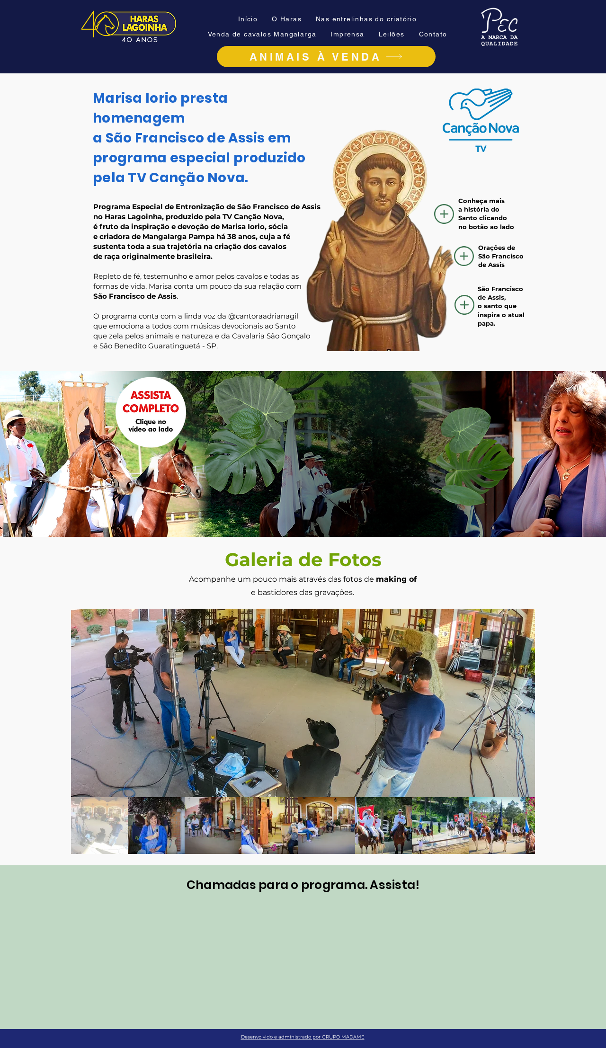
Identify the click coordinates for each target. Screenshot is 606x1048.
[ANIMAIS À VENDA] (326, 56)
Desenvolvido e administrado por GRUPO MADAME (303, 1037)
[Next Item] (518, 702)
